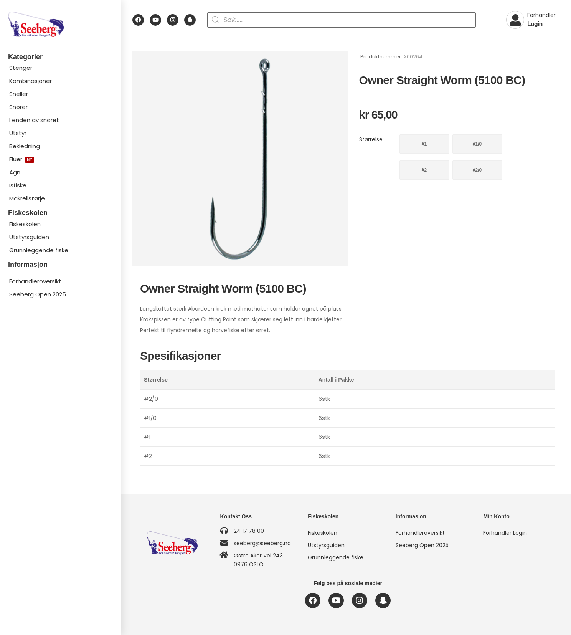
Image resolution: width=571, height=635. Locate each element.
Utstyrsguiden (29, 237)
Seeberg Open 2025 (37, 294)
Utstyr (17, 133)
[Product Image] (240, 159)
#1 (424, 144)
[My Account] (531, 20)
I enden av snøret (34, 120)
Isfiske (17, 185)
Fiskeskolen (25, 224)
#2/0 (477, 170)
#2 (424, 170)
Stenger (20, 68)
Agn (14, 172)
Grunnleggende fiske (38, 250)
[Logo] (60, 24)
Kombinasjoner (30, 81)
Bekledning (24, 146)
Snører (18, 107)
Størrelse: (371, 139)
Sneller (18, 94)
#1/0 (477, 144)
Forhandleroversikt (35, 281)
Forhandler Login (505, 533)
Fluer (21, 159)
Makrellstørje (27, 198)
